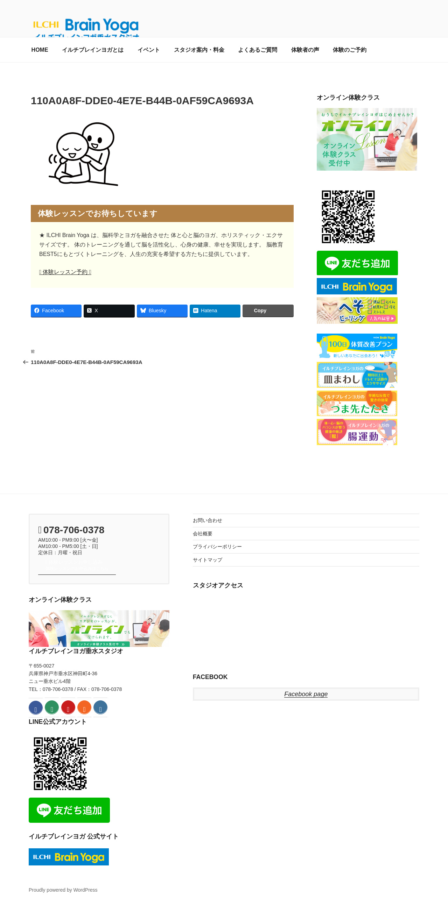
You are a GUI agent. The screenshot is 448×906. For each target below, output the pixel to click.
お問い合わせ (207, 520)
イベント (149, 50)
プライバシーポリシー (217, 546)
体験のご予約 (349, 50)
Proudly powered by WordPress (63, 890)
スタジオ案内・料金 (199, 50)
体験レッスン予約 (65, 272)
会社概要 (202, 533)
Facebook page (306, 694)
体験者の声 (305, 50)
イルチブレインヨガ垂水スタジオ (76, 651)
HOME (39, 50)
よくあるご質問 (257, 50)
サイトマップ (207, 560)
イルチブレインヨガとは (93, 50)
